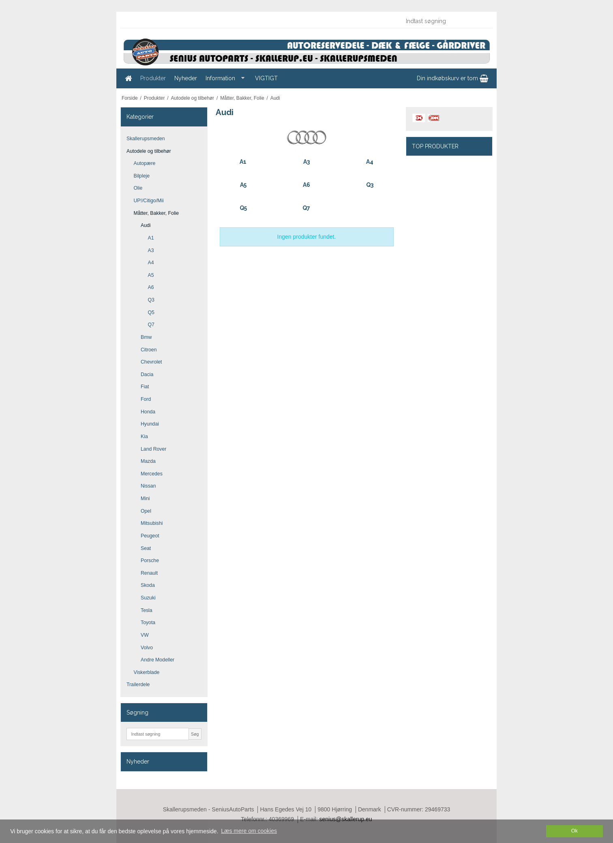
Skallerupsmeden (145, 138)
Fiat (145, 386)
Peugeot (150, 536)
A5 (151, 275)
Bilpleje (142, 176)
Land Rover (153, 449)
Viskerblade (147, 672)
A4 (151, 262)
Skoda (148, 585)
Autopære (145, 163)
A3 (151, 250)
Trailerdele (138, 684)
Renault (149, 573)
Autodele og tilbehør (148, 151)
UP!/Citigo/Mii (149, 200)
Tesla (146, 610)
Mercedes (152, 474)
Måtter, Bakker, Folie (156, 213)
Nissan (148, 486)
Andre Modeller (157, 660)
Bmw (146, 337)
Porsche (150, 560)
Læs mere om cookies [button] (249, 831)
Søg (195, 734)
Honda (148, 412)
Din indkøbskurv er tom (452, 78)
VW (145, 635)
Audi (146, 225)
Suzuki (148, 598)
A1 (151, 238)
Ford (146, 399)
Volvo (147, 647)
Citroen (149, 350)
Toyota (148, 622)
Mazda (148, 461)
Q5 (151, 312)
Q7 (151, 324)
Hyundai (150, 424)
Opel (146, 511)
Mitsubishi (152, 523)
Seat (146, 548)
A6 (151, 287)
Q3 (151, 300)
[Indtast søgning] (444, 21)
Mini (145, 498)
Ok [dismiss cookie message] (574, 831)
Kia (144, 436)
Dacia (147, 374)
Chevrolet (151, 362)
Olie (138, 188)
